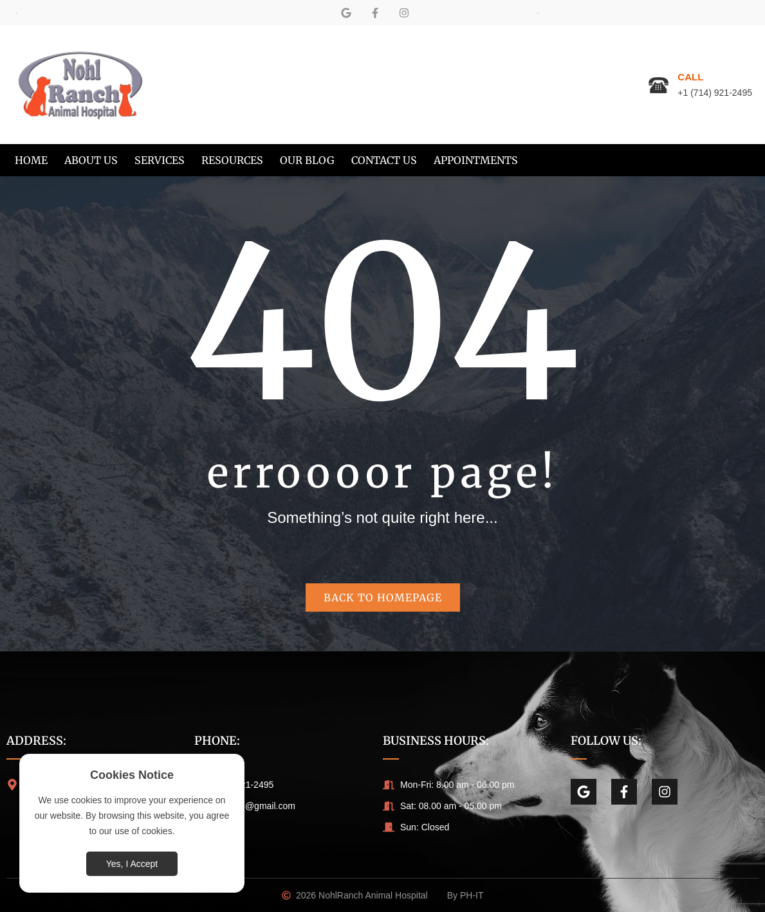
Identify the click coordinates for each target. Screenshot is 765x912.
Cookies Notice (132, 775)
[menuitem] (31, 160)
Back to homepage (383, 597)
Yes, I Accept (132, 864)
